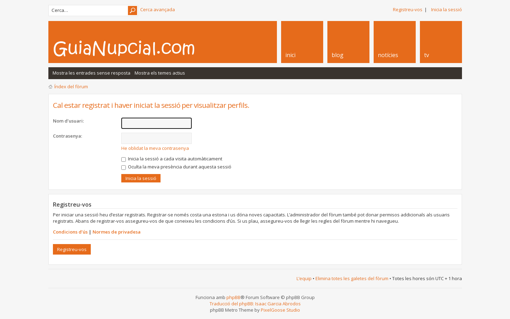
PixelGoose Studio (280, 310)
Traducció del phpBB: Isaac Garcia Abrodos (255, 303)
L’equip (304, 278)
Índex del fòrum (71, 86)
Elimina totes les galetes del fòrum (351, 278)
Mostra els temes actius (160, 73)
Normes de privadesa (117, 232)
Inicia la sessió (446, 9)
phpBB (233, 297)
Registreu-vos (407, 9)
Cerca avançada (157, 9)
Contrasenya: (67, 136)
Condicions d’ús (70, 232)
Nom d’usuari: (68, 121)
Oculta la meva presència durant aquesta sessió (176, 167)
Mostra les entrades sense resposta (91, 73)
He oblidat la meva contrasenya (155, 148)
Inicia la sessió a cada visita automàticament (171, 158)
